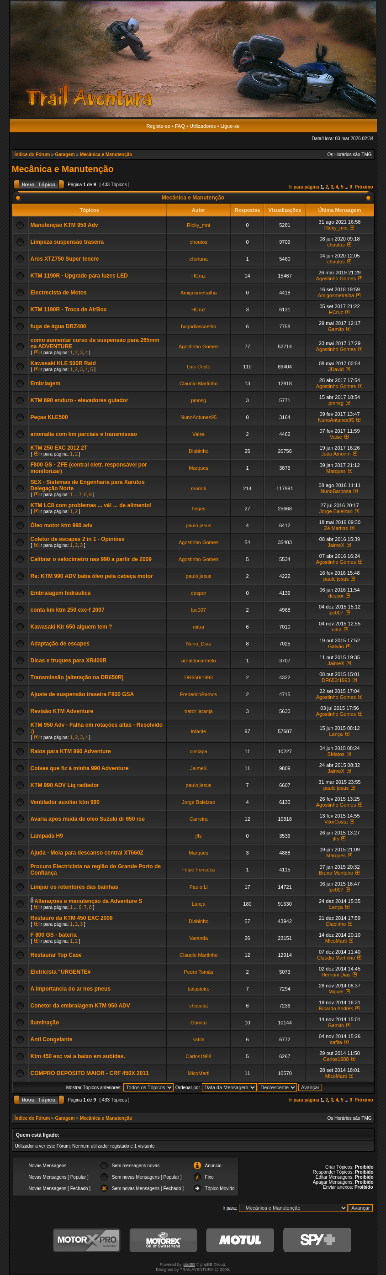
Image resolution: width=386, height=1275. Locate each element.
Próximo (363, 186)
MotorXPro (87, 1240)
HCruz (198, 275)
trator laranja (199, 711)
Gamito (336, 329)
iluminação (45, 1022)
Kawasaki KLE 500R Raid (63, 363)
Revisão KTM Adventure (62, 711)
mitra (198, 627)
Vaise (198, 434)
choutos (198, 242)
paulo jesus (199, 525)
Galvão (336, 646)
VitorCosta (336, 821)
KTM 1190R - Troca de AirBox (69, 309)
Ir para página (304, 186)
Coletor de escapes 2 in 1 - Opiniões (78, 539)
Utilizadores (203, 126)
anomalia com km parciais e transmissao (84, 434)
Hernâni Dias (336, 974)
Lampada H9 (47, 836)
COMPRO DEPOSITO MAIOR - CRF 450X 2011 (90, 1073)
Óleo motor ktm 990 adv (62, 525)
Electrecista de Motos (59, 292)
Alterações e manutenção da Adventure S (88, 901)
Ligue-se (229, 126)
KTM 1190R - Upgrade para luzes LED (79, 276)
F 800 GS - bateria (54, 935)
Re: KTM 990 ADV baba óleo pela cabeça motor (92, 576)
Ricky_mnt (198, 225)
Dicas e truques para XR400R (69, 660)
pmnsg (198, 400)
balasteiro (199, 989)
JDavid (336, 369)
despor (198, 593)
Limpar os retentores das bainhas (74, 887)
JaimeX (336, 545)
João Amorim (335, 453)
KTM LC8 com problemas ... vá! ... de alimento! (91, 505)
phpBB (189, 1264)
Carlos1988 (199, 1056)
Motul (240, 1240)
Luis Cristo (199, 366)
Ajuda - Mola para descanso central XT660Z (87, 853)
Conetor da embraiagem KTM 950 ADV (80, 1005)
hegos (199, 508)
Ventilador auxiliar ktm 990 (65, 802)
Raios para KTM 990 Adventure (71, 751)
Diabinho (198, 451)
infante (198, 731)
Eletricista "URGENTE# (61, 972)
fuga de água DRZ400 (58, 326)
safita (199, 1039)
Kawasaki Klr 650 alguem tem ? (71, 627)
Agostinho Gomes (336, 278)
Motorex (163, 1240)
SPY (317, 1240)
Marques (198, 468)
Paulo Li (199, 887)
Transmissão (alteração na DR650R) (77, 677)
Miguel (335, 991)
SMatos (336, 754)
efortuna (198, 259)
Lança (336, 734)
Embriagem (45, 383)
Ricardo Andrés (336, 1008)
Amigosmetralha (198, 292)
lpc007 (198, 610)
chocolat (198, 1005)
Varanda (198, 938)
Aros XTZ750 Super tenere (65, 259)
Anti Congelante (52, 1039)
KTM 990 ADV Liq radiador (65, 785)
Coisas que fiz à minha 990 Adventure (80, 768)
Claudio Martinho (198, 383)
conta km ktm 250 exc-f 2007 (68, 610)
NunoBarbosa (336, 491)
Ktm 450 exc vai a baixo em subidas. (78, 1056)
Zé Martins (336, 528)
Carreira (199, 819)
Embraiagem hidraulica (61, 593)
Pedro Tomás (198, 972)
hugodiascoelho (198, 326)
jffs (199, 836)
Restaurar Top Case (56, 955)
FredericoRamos (198, 694)
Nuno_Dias (198, 643)
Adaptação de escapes (60, 643)
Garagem (64, 154)
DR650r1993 (198, 677)
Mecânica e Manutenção (106, 154)
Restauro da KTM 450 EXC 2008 (72, 918)
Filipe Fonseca (198, 869)
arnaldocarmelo (198, 660)
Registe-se (158, 126)
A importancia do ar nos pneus (71, 989)
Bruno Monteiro (336, 873)
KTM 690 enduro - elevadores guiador (79, 400)
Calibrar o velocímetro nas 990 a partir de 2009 (91, 559)
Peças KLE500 (49, 417)
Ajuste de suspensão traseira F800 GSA (82, 694)
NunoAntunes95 (198, 417)
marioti (198, 488)
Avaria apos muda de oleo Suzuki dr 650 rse (88, 819)
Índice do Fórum (32, 154)
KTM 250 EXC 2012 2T (59, 448)
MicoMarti (336, 941)
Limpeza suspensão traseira (67, 242)
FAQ (180, 126)
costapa (198, 751)
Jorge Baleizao (336, 511)
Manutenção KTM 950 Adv (64, 225)
